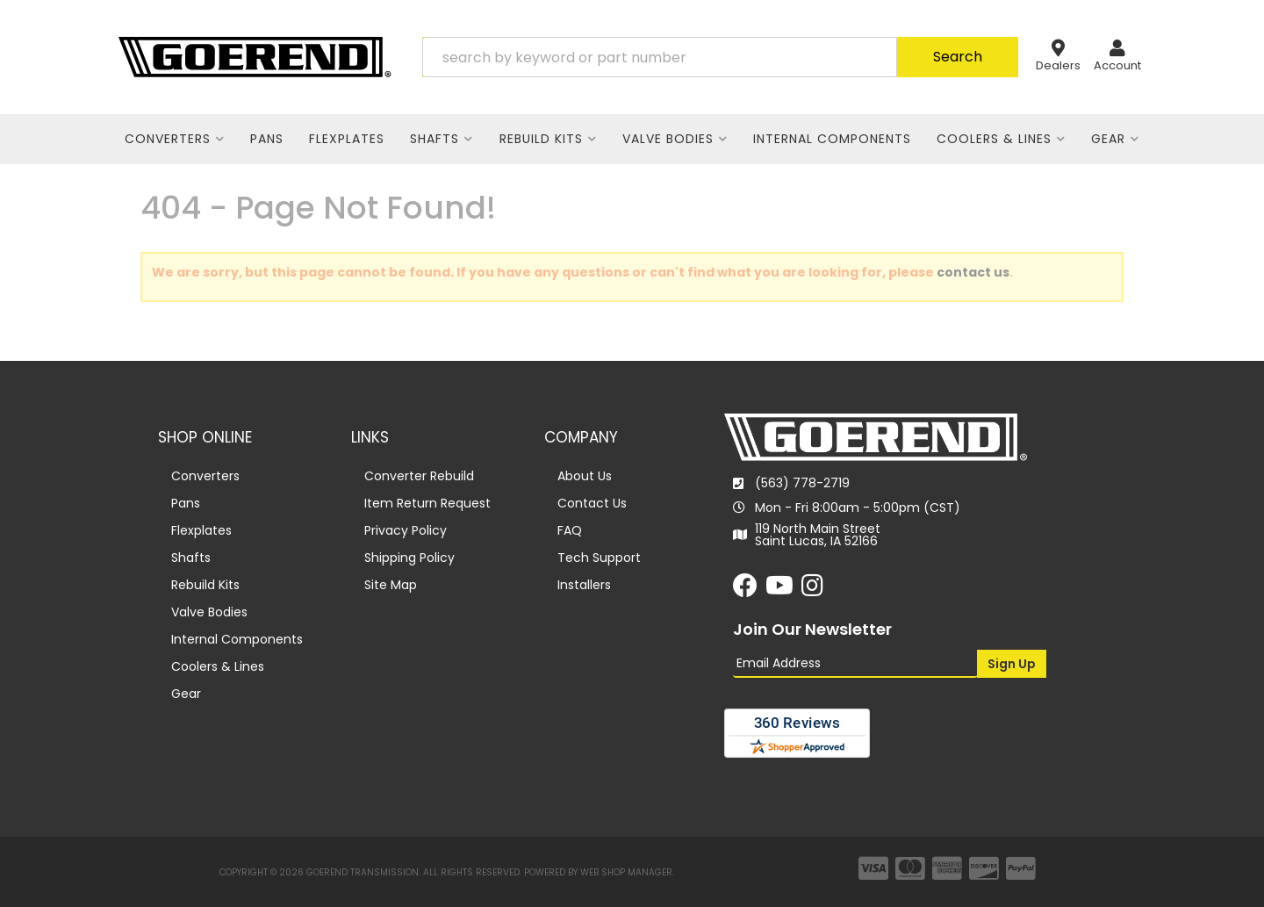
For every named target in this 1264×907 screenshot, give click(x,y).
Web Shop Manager (626, 872)
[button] (720, 57)
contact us (973, 272)
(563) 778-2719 (802, 483)
